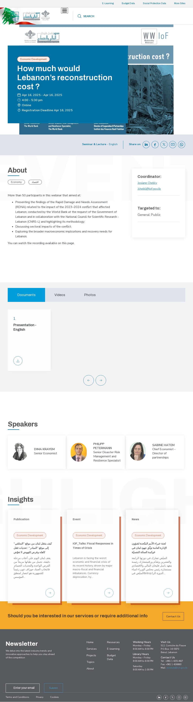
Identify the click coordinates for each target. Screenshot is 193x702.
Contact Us (173, 623)
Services (66, 16)
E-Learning (108, 3)
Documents (26, 295)
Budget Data (128, 3)
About (129, 16)
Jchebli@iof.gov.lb (149, 189)
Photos (90, 295)
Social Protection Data (154, 3)
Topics (94, 16)
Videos (59, 295)
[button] (103, 380)
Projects (83, 16)
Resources (112, 16)
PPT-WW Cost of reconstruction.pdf (17, 360)
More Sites (179, 3)
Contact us (147, 16)
